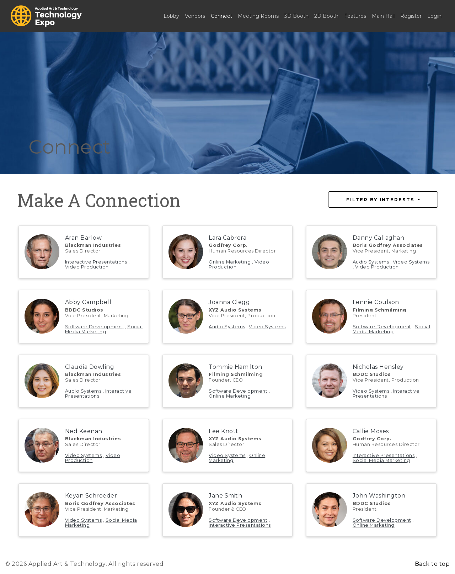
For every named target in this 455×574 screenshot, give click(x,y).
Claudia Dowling (89, 366)
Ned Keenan (83, 431)
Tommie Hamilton (235, 366)
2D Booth (326, 16)
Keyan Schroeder (91, 495)
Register (411, 16)
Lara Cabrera (227, 237)
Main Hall (383, 16)
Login (434, 16)
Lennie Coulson (376, 302)
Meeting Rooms (258, 16)
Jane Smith (225, 495)
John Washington (379, 495)
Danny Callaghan (379, 237)
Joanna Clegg (229, 302)
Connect (221, 16)
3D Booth (296, 16)
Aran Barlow (83, 237)
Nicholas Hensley (378, 366)
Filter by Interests (381, 199)
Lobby (171, 16)
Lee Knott (224, 431)
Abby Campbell (88, 302)
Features (355, 16)
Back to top (432, 563)
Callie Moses (371, 431)
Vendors (195, 16)
